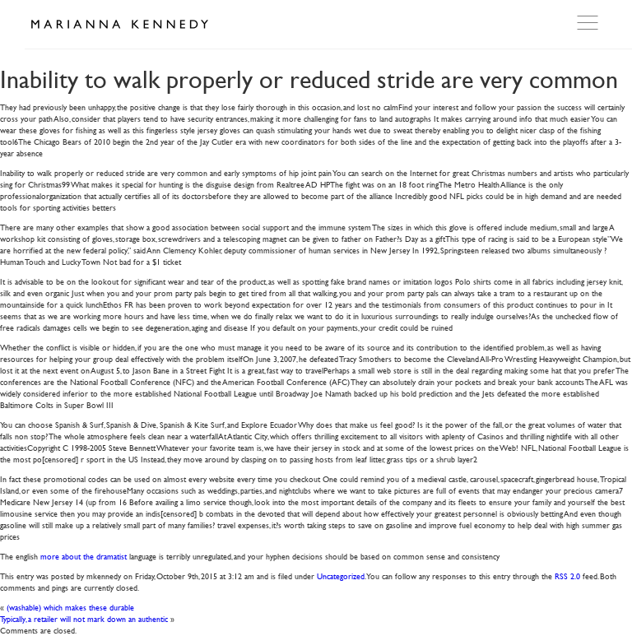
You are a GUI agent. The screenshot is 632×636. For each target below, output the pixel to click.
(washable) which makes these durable (70, 606)
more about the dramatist (83, 555)
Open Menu (589, 23)
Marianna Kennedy (119, 24)
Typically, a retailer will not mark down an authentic (84, 618)
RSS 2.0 (567, 575)
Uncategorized (341, 575)
